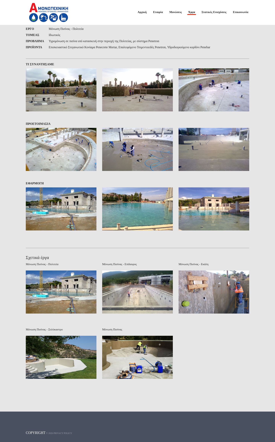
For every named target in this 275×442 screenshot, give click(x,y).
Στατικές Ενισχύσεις (213, 12)
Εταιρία (158, 12)
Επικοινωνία (240, 12)
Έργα (191, 12)
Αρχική (142, 12)
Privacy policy (62, 433)
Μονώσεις (175, 12)
